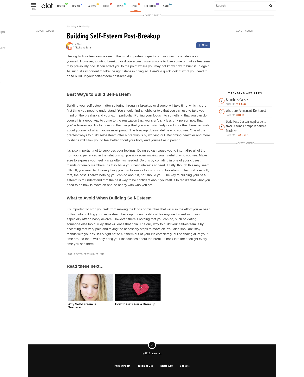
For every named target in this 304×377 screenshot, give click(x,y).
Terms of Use (145, 366)
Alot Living (71, 25)
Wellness (240, 115)
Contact (185, 366)
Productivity (242, 135)
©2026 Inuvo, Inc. (152, 353)
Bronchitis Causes (237, 99)
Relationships (84, 25)
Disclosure (166, 366)
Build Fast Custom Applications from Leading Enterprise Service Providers (246, 126)
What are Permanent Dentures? (246, 110)
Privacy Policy (122, 366)
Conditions (241, 104)
